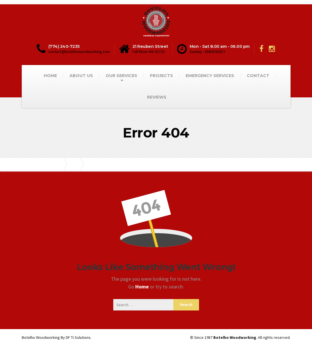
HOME (50, 75)
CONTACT (258, 75)
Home (142, 286)
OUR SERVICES (121, 75)
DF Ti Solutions (78, 337)
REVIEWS (156, 97)
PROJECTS (161, 75)
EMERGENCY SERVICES (210, 75)
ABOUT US (81, 75)
